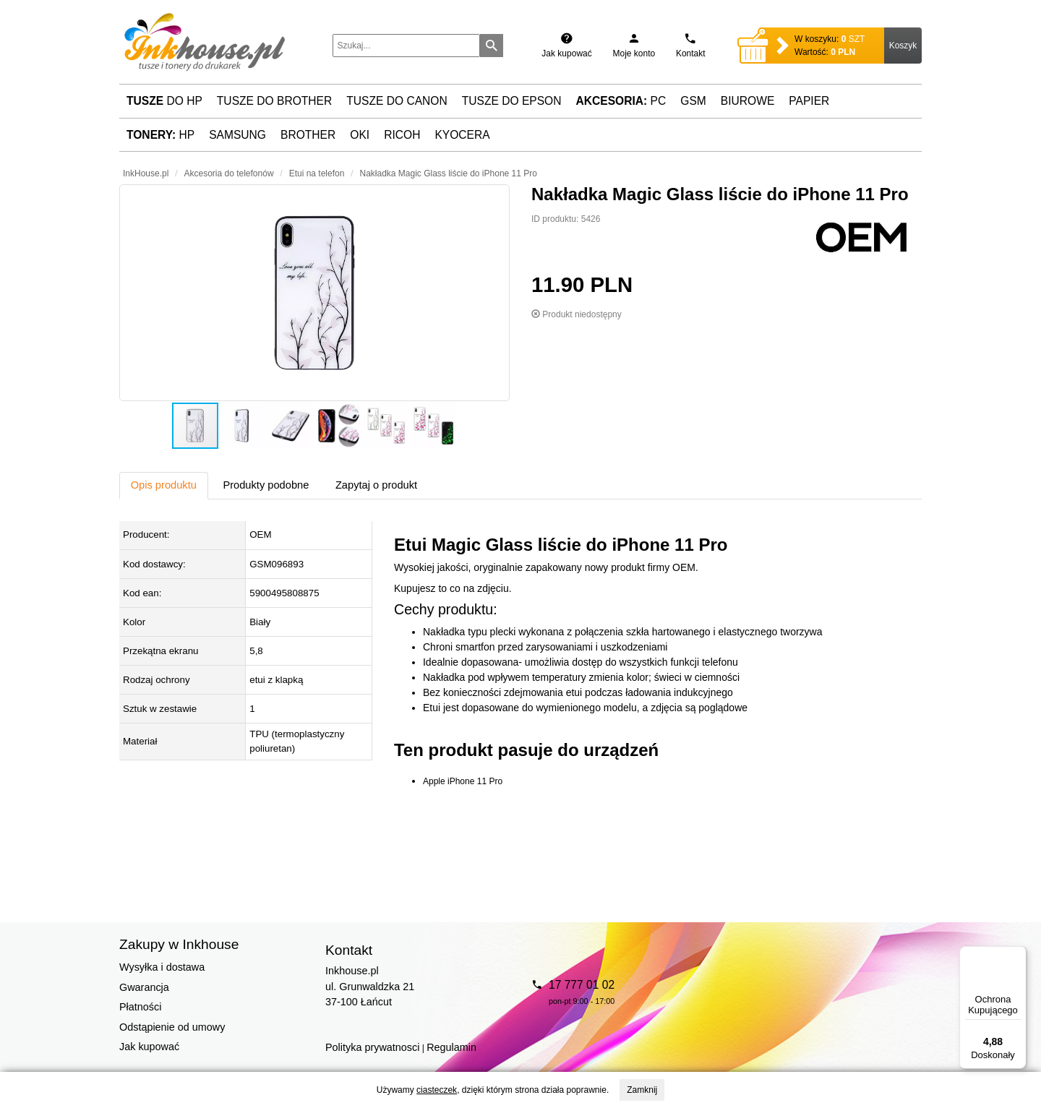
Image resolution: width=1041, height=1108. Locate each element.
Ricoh (402, 135)
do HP (164, 101)
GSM (693, 101)
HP (160, 135)
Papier (809, 101)
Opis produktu (164, 485)
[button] (314, 292)
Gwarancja (144, 987)
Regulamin (451, 1047)
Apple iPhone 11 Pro (462, 781)
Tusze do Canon (396, 101)
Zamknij (642, 1090)
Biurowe (748, 101)
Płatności (140, 1007)
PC (621, 101)
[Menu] (1018, 954)
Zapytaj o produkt (376, 485)
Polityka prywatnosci (372, 1047)
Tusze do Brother (274, 101)
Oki (359, 135)
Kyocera (461, 135)
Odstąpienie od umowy (172, 1027)
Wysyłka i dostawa (162, 967)
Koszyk (903, 45)
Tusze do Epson (512, 101)
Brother (307, 135)
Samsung (237, 135)
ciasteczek (436, 1090)
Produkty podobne (266, 485)
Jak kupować (149, 1046)
